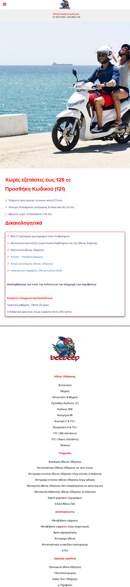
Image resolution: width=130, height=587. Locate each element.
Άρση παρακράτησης (65, 532)
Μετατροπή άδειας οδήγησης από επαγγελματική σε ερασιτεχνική (65, 485)
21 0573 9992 (59, 17)
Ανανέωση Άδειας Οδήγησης (65, 461)
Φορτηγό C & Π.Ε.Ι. (65, 421)
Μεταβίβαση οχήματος (65, 520)
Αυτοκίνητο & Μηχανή (65, 397)
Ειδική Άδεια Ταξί (65, 503)
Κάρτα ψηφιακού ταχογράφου (65, 497)
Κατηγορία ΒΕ (65, 415)
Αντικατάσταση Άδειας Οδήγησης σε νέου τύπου (65, 467)
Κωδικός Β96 (65, 409)
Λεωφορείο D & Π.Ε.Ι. (65, 427)
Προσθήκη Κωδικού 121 (65, 403)
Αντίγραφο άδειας (65, 538)
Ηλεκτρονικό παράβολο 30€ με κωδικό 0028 (36, 270)
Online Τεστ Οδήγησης (65, 579)
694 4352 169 (73, 17)
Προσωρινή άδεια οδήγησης (65, 567)
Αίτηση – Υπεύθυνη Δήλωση (27, 256)
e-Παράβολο (65, 585)
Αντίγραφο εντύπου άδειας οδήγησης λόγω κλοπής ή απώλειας (65, 473)
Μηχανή (65, 391)
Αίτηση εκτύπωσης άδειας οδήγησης (32, 263)
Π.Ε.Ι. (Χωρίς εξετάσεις (64, 439)
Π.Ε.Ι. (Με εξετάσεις (64, 433)
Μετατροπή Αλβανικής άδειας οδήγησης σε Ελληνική (65, 491)
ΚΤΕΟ (65, 550)
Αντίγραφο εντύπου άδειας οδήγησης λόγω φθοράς (65, 479)
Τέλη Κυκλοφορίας (65, 573)
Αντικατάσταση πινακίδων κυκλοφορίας (65, 544)
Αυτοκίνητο (65, 385)
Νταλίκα (65, 445)
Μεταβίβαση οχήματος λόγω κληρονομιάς (65, 526)
